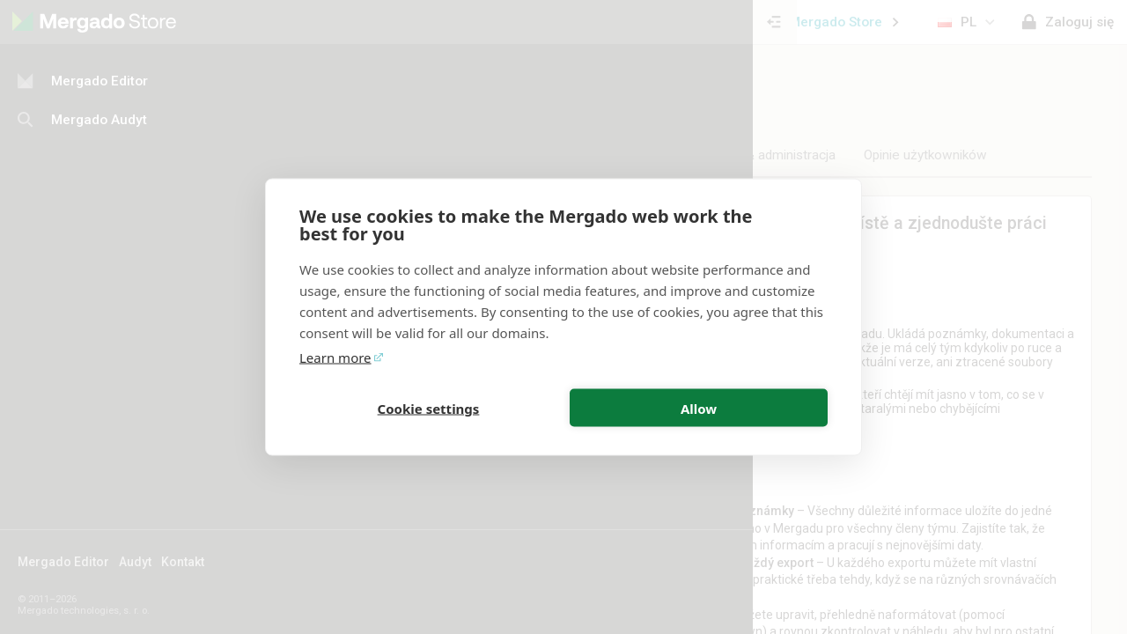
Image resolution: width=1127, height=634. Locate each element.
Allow (699, 408)
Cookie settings (429, 408)
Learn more (335, 357)
